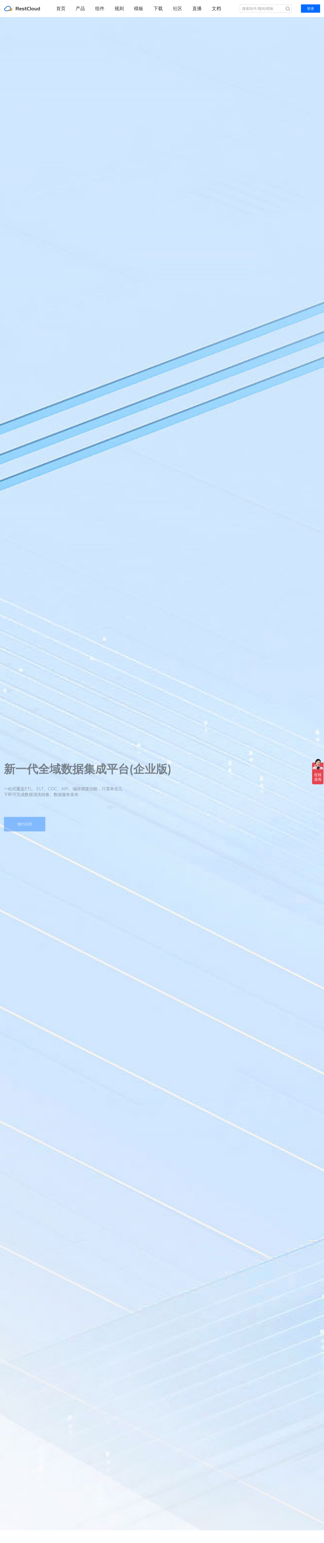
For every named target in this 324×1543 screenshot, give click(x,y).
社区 (177, 8)
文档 (216, 8)
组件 (99, 8)
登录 (310, 9)
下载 (158, 8)
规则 (119, 8)
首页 (61, 8)
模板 (138, 8)
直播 (197, 8)
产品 (80, 8)
